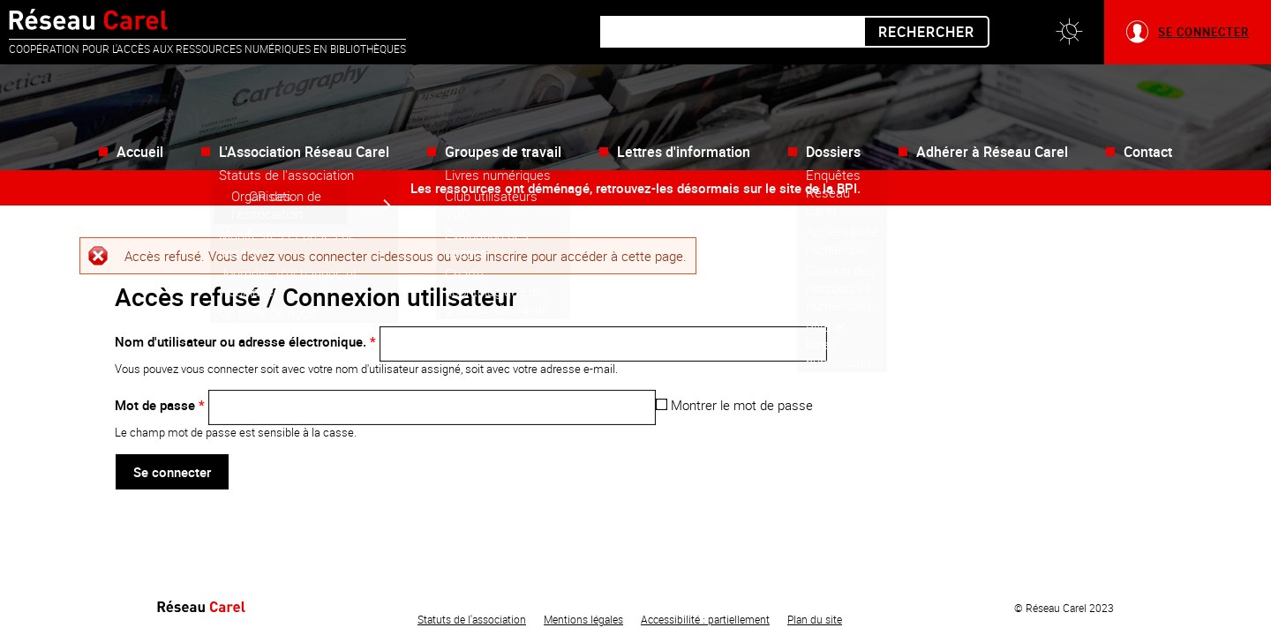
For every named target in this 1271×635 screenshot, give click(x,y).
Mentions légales (583, 619)
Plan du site (814, 619)
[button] (1069, 32)
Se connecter (1203, 32)
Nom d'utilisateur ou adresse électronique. (245, 341)
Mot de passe (160, 405)
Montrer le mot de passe (734, 405)
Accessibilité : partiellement (705, 619)
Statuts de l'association (471, 619)
